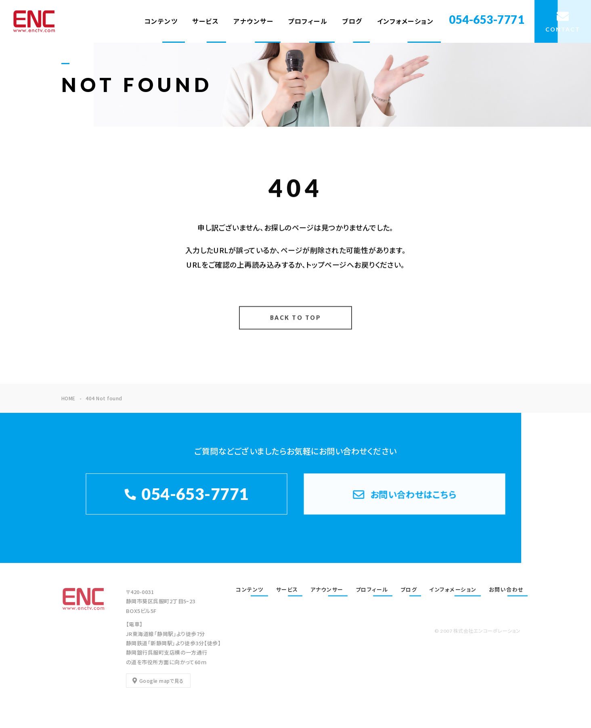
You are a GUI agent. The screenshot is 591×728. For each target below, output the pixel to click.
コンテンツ (161, 21)
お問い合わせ (506, 589)
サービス (205, 21)
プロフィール (307, 21)
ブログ (352, 21)
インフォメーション (405, 21)
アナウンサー (253, 21)
